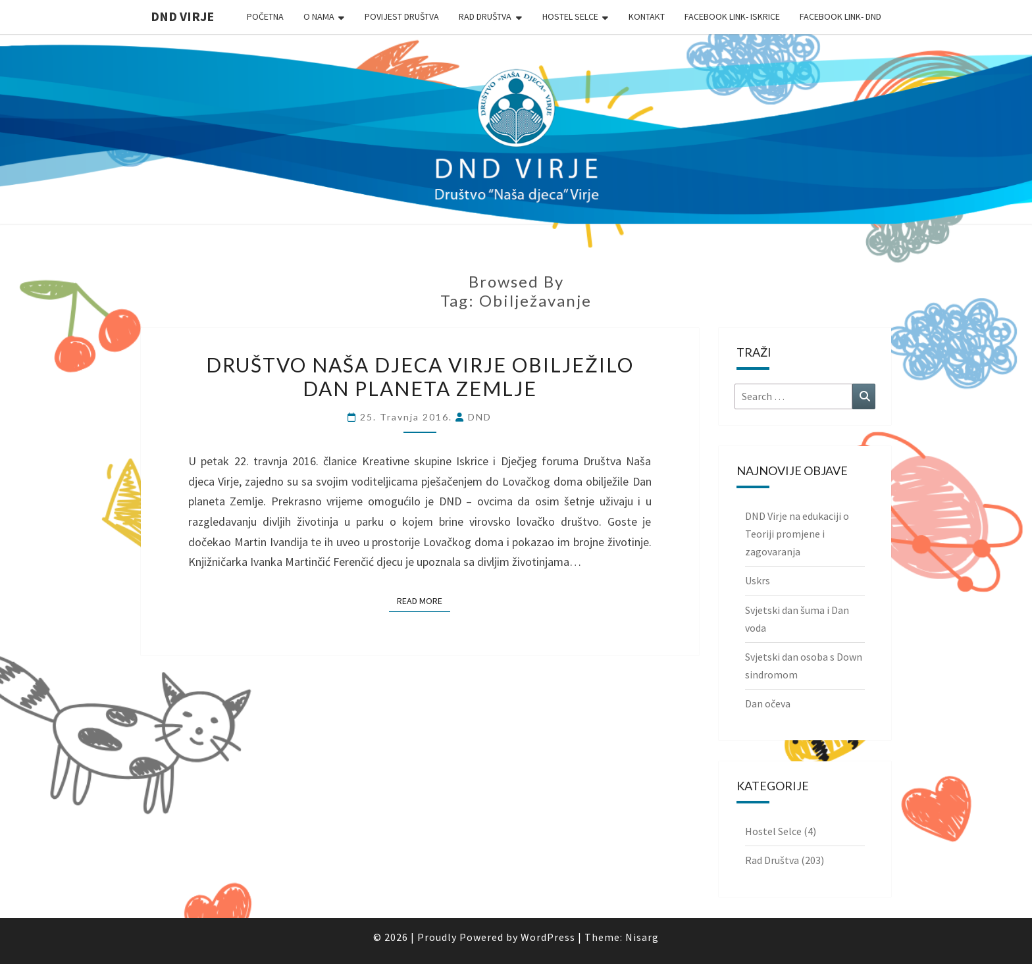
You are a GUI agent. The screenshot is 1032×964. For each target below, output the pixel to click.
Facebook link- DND (840, 16)
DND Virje (182, 16)
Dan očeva (767, 703)
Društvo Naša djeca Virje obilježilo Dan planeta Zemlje (420, 376)
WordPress (548, 937)
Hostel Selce (570, 16)
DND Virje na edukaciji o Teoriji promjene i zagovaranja (797, 533)
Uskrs (757, 580)
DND (480, 416)
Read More (423, 600)
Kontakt (647, 16)
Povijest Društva (402, 16)
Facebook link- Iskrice (732, 16)
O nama (318, 16)
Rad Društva (485, 16)
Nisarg (642, 937)
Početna (265, 16)
